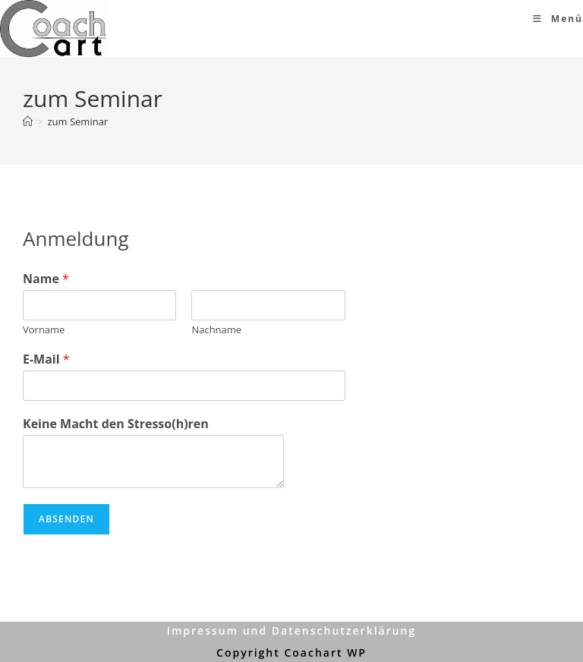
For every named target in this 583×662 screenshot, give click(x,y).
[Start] (28, 121)
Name (46, 279)
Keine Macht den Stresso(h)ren (116, 424)
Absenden (66, 518)
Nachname (216, 329)
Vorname (44, 329)
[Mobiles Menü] (558, 18)
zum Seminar (77, 121)
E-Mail (46, 359)
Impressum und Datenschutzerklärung (292, 630)
